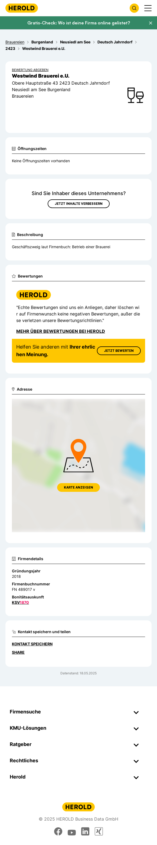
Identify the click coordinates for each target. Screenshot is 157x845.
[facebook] (58, 831)
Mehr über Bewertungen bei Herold (60, 331)
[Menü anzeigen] (148, 8)
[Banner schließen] (150, 23)
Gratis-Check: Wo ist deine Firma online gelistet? (78, 22)
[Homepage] (21, 8)
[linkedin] (85, 831)
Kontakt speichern (32, 644)
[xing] (99, 831)
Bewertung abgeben (30, 70)
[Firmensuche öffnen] (134, 8)
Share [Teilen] (18, 652)
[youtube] (72, 831)
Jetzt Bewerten (119, 351)
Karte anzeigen (78, 487)
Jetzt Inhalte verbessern (79, 204)
